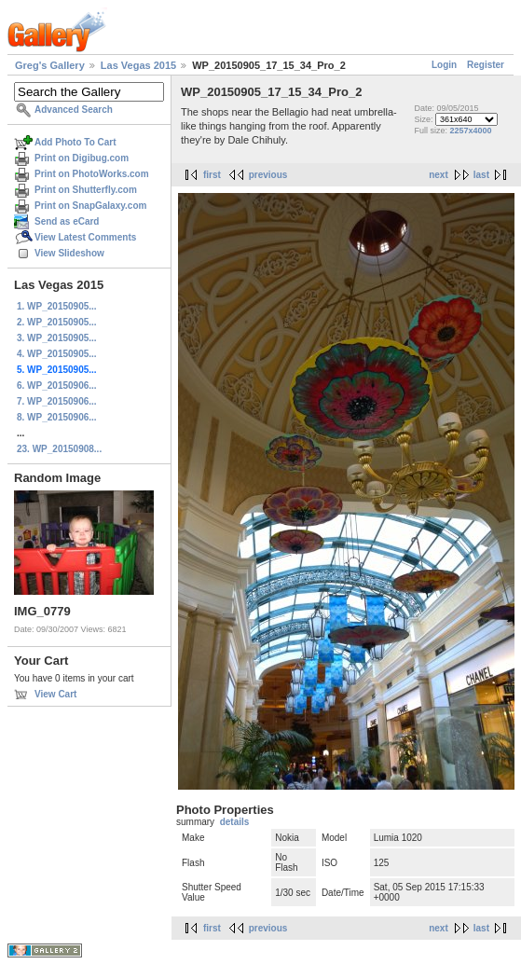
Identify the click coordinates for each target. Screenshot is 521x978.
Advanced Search (73, 109)
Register (485, 65)
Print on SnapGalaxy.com (90, 205)
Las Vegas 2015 (138, 65)
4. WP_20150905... (57, 354)
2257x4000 (471, 130)
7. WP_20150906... (57, 401)
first (212, 175)
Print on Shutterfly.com (85, 190)
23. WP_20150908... (59, 449)
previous (268, 175)
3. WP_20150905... (57, 338)
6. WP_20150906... (57, 385)
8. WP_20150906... (57, 417)
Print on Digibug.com (81, 158)
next (438, 175)
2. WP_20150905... (57, 322)
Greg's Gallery (50, 65)
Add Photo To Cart (75, 142)
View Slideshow (69, 253)
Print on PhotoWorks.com (91, 174)
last (481, 175)
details (235, 822)
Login (444, 65)
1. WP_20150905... (57, 306)
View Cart (55, 694)
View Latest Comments (85, 237)
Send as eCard (66, 221)
